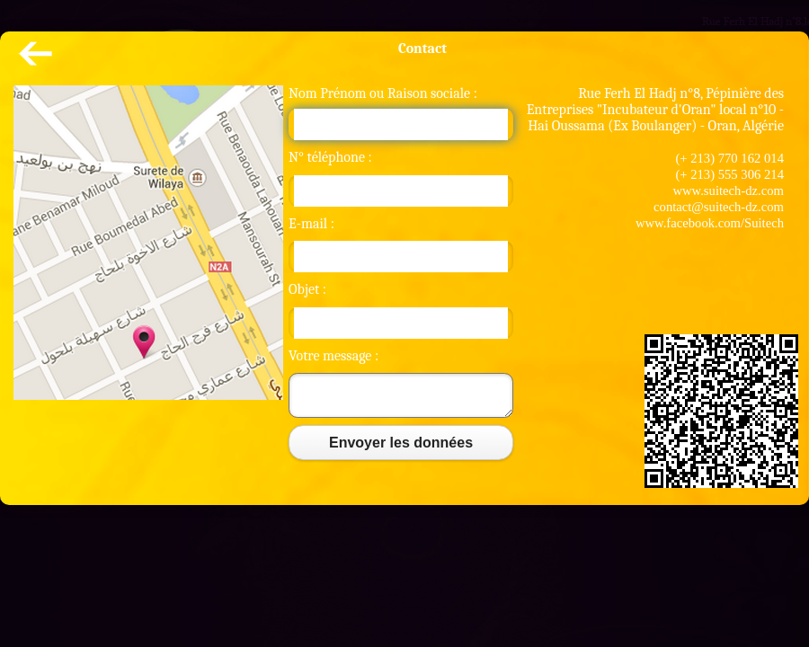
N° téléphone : (330, 157)
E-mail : (311, 224)
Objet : (307, 289)
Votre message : (333, 356)
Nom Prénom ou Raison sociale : (383, 93)
